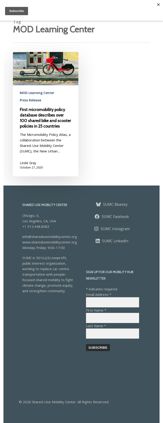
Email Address (98, 294)
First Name (96, 310)
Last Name (96, 325)
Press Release (30, 100)
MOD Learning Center (37, 93)
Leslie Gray (28, 163)
